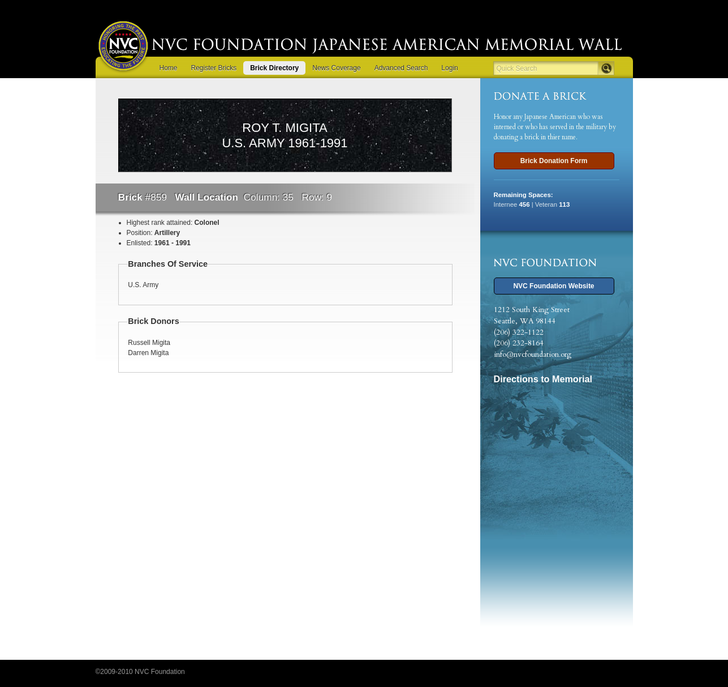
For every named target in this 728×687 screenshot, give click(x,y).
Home (169, 68)
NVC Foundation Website (553, 286)
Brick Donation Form (554, 161)
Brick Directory (274, 68)
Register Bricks (214, 68)
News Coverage (336, 68)
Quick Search (517, 68)
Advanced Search (401, 68)
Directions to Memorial (543, 379)
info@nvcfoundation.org (532, 354)
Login (449, 68)
